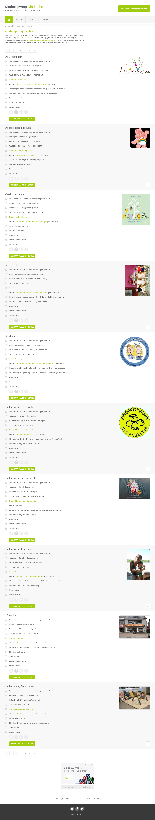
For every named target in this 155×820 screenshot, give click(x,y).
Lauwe (25, 66)
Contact (44, 20)
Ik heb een (134, 9)
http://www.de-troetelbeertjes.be (27, 155)
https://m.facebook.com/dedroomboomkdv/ (31, 84)
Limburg (12, 203)
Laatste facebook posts (18, 102)
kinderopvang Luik (22, 38)
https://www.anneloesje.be (25, 714)
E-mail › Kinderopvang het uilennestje (22, 501)
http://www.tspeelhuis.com (25, 643)
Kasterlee (22, 558)
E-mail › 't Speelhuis (16, 638)
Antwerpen (13, 137)
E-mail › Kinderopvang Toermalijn (21, 572)
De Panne (27, 345)
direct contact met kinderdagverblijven (40, 40)
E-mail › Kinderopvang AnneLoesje (21, 709)
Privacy (82, 815)
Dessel (21, 487)
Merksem (22, 416)
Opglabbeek (21, 203)
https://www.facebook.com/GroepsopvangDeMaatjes (34, 364)
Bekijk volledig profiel (22, 119)
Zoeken (31, 20)
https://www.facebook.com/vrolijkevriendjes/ (31, 222)
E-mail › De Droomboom (18, 80)
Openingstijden (15, 98)
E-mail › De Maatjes (16, 359)
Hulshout (22, 137)
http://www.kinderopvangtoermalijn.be (29, 576)
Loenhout (22, 695)
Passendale (27, 274)
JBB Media (75, 815)
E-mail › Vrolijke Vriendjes (18, 217)
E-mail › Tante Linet (16, 288)
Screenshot (52, 84)
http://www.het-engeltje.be (25, 434)
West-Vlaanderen (15, 66)
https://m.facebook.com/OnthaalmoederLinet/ (32, 293)
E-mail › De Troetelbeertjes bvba (20, 151)
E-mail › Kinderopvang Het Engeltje (21, 430)
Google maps (35, 66)
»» (35, 51)
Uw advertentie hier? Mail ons (77, 787)
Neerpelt (20, 624)
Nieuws (19, 20)
